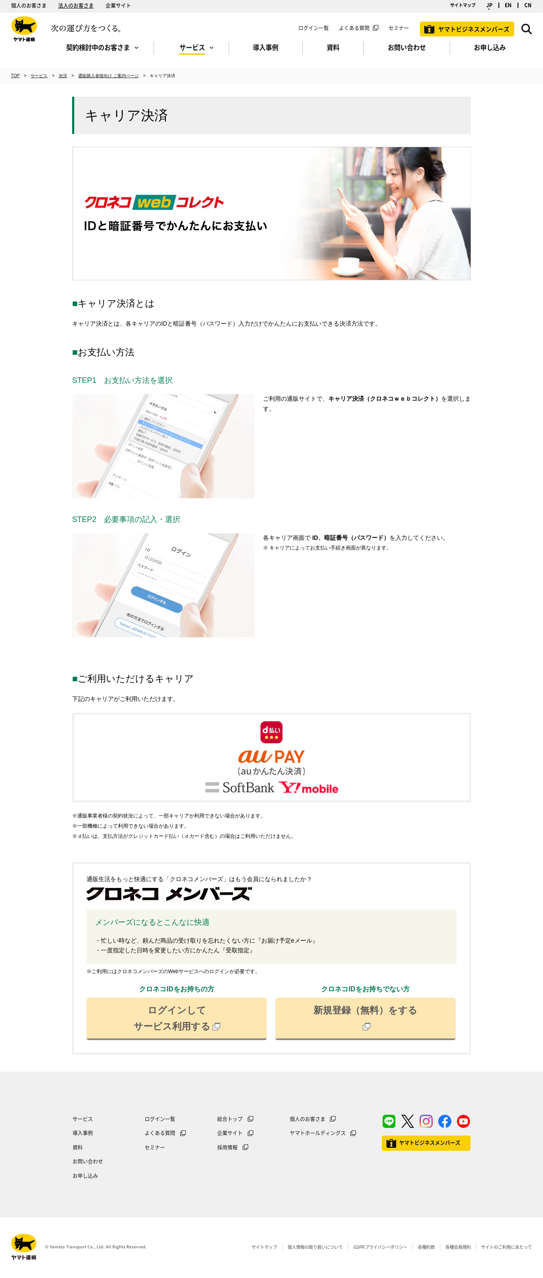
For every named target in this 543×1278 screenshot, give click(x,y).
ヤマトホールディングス (318, 1133)
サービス (39, 75)
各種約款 (426, 1247)
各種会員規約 (458, 1247)
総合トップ (230, 1119)
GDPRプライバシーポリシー (380, 1247)
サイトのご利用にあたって (506, 1247)
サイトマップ (463, 5)
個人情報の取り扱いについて (315, 1247)
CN (528, 5)
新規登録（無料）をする (365, 1018)
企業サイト (118, 5)
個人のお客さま (29, 5)
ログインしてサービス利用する (177, 1018)
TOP (15, 75)
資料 (78, 1147)
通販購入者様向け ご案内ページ (108, 75)
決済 (63, 75)
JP (489, 5)
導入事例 (83, 1133)
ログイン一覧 (313, 28)
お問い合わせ (88, 1161)
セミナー (155, 1147)
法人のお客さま (76, 5)
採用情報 (227, 1147)
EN (508, 5)
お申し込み (85, 1176)
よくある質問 (354, 28)
